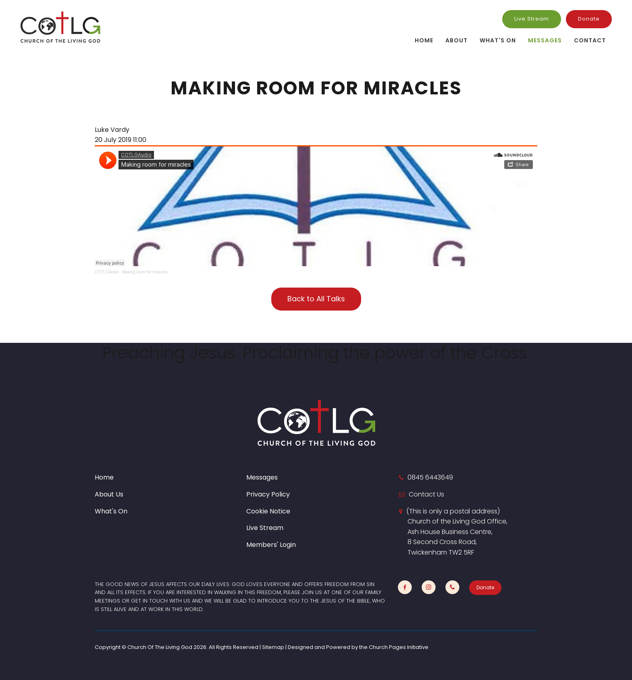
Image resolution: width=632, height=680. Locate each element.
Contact (590, 40)
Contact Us (426, 494)
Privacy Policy (268, 494)
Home (424, 40)
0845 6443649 (430, 477)
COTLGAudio (107, 272)
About (456, 40)
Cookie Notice (268, 511)
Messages (545, 40)
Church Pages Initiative (398, 647)
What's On (498, 40)
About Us (109, 494)
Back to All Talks (316, 299)
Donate (589, 19)
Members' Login (271, 544)
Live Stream (531, 19)
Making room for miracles (144, 272)
